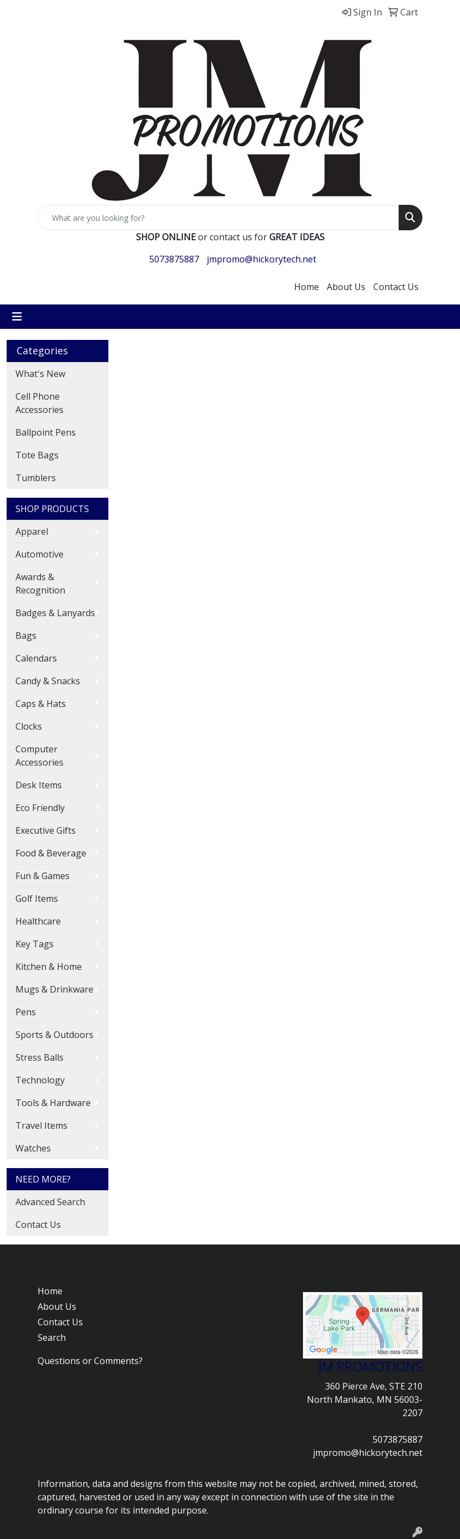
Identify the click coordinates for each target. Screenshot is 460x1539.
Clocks (28, 726)
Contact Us (396, 287)
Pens (25, 1012)
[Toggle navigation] (17, 316)
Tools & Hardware (53, 1103)
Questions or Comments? (90, 1361)
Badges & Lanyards (55, 613)
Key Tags (34, 944)
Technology (40, 1080)
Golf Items (36, 898)
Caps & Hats (40, 704)
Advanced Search (50, 1202)
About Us (346, 287)
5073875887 (174, 259)
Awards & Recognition (40, 583)
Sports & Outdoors (54, 1035)
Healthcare (38, 921)
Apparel (31, 531)
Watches (33, 1148)
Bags (25, 635)
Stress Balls (39, 1057)
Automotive (39, 554)
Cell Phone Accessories (39, 403)
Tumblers (35, 478)
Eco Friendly (40, 808)
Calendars (36, 658)
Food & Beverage (50, 853)
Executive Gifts (45, 830)
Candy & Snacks (47, 681)
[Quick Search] (218, 217)
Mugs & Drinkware (54, 989)
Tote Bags (37, 455)
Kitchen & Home (48, 966)
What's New (40, 374)
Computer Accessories (39, 755)
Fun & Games (42, 876)
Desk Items (38, 785)
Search (52, 1337)
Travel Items (41, 1125)
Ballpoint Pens (45, 432)
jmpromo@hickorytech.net (261, 259)
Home (306, 287)
